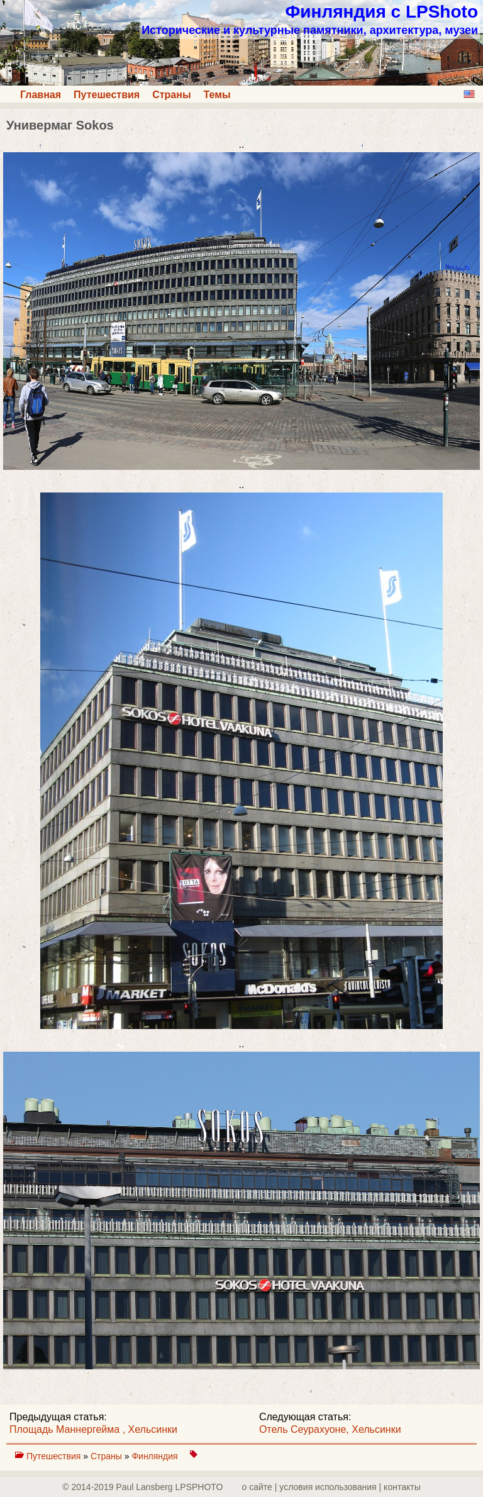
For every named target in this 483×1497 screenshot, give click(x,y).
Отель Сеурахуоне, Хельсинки (330, 1429)
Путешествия (107, 94)
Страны (171, 94)
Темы (217, 94)
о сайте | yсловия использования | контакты (331, 1487)
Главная (40, 94)
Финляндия (155, 1456)
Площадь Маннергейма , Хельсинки (93, 1429)
